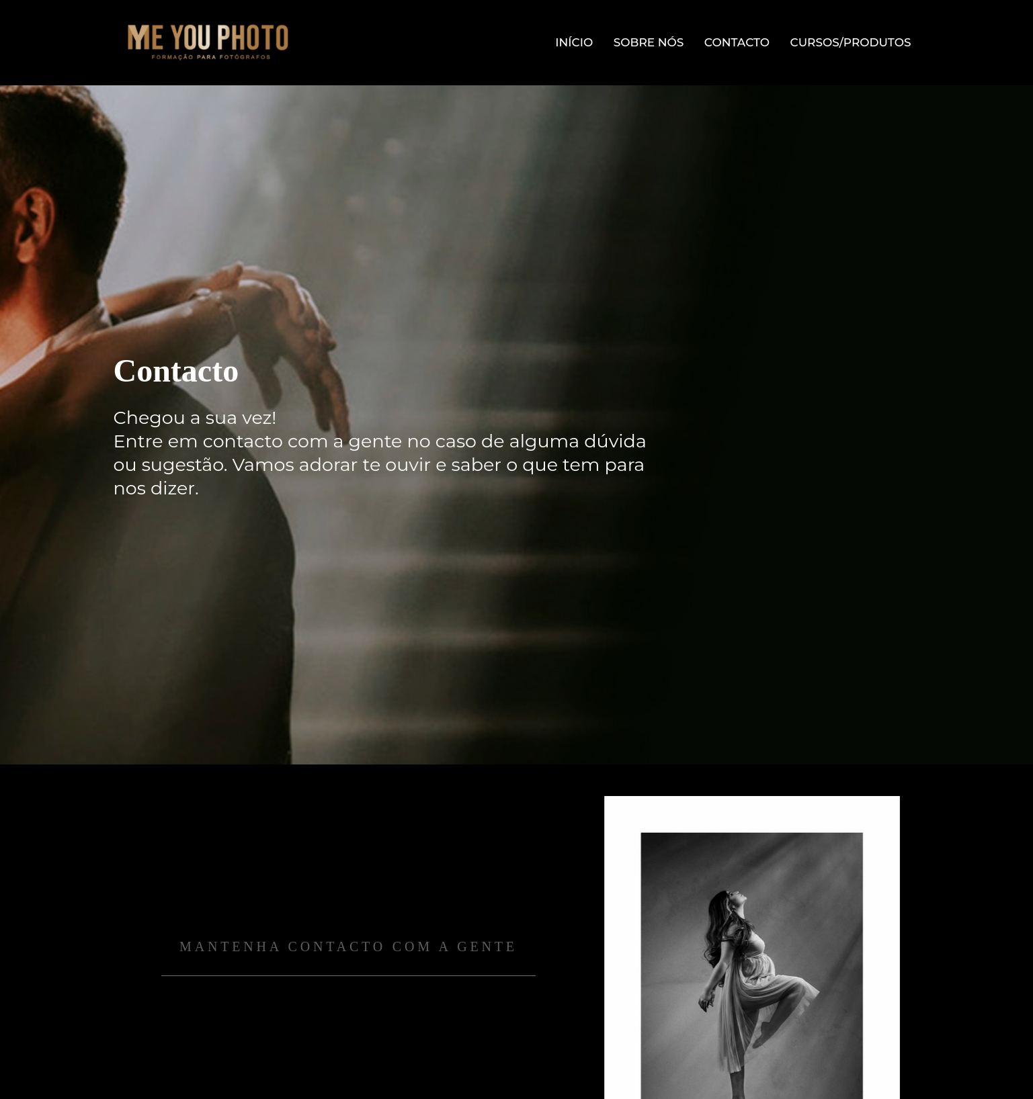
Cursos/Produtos (850, 42)
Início (574, 42)
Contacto (737, 42)
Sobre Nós (649, 42)
